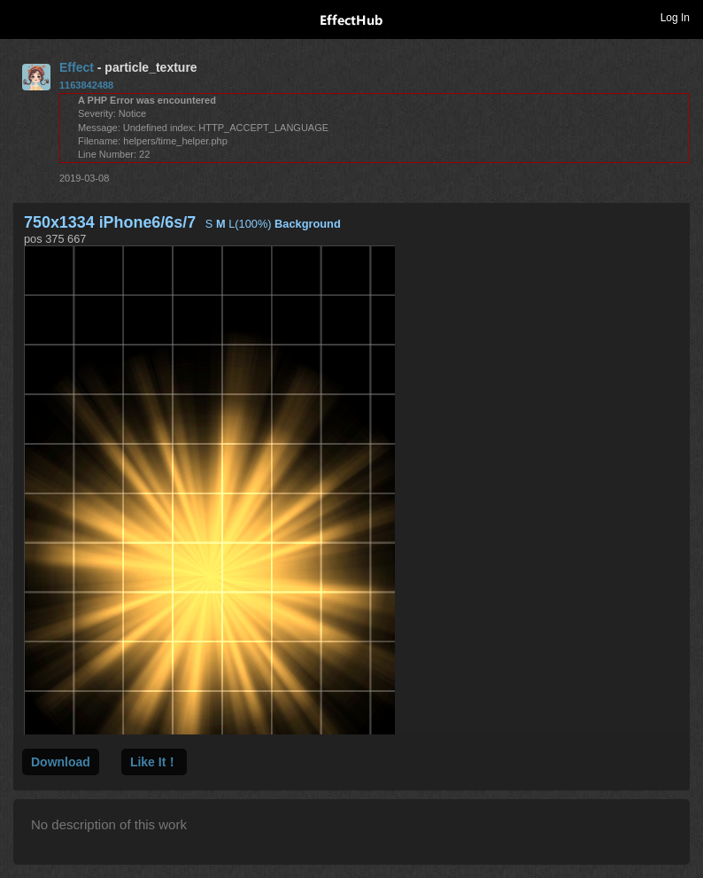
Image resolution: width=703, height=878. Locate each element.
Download (60, 762)
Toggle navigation (21, 17)
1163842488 (86, 85)
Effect (76, 67)
